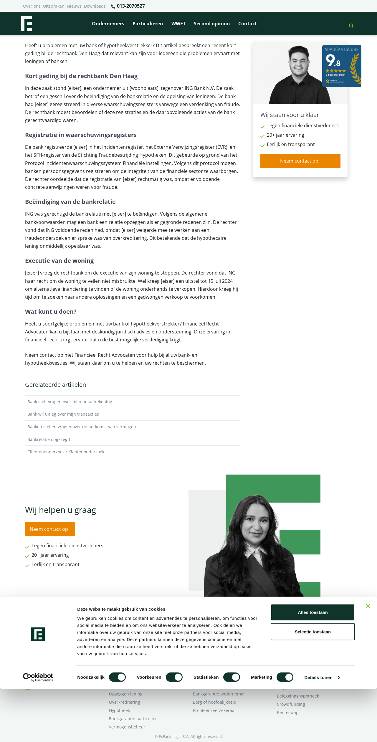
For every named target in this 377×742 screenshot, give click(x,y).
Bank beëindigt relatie (131, 628)
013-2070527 (127, 6)
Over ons (32, 6)
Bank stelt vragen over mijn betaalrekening (132, 402)
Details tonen (318, 730)
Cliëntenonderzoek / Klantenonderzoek (132, 452)
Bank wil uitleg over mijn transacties (132, 414)
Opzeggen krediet (210, 644)
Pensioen (202, 636)
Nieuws (74, 6)
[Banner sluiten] (368, 659)
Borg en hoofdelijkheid (131, 636)
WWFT (178, 23)
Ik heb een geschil (294, 628)
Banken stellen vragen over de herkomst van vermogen (132, 427)
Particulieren (148, 23)
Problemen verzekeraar (132, 644)
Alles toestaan (313, 665)
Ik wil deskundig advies (300, 636)
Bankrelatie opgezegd (132, 439)
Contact (247, 23)
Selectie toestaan (313, 684)
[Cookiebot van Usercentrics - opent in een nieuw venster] (38, 730)
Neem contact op (299, 161)
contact (47, 355)
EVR (221, 147)
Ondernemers (108, 23)
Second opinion (212, 23)
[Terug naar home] (26, 23)
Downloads (95, 6)
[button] (349, 23)
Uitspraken (54, 6)
